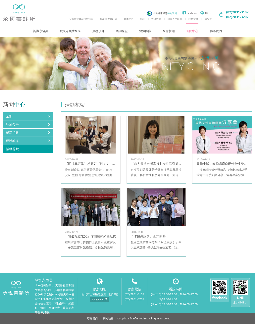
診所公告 (12, 124)
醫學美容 (128, 18)
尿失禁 (208, 18)
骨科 (142, 18)
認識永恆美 (40, 31)
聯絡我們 (216, 31)
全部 (9, 116)
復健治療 (156, 18)
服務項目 (98, 31)
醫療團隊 (145, 31)
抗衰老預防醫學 (70, 31)
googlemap (99, 299)
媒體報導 (12, 141)
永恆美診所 (19, 12)
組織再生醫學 (175, 18)
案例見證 (122, 31)
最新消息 (12, 132)
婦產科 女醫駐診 (108, 18)
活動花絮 (12, 149)
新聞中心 (192, 31)
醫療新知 (169, 31)
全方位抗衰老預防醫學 (81, 18)
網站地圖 (108, 318)
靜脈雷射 (193, 18)
